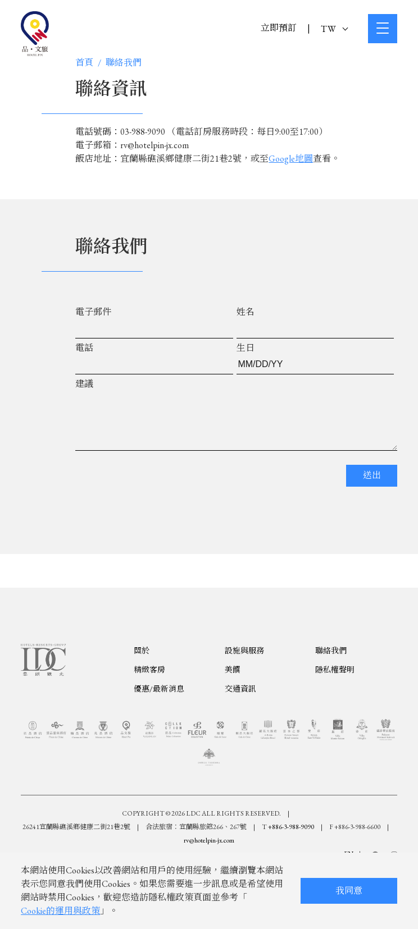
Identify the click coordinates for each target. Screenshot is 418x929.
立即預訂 (279, 28)
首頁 (84, 62)
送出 (372, 486)
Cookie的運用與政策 (60, 911)
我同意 (348, 890)
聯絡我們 (124, 62)
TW (334, 29)
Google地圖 (291, 158)
